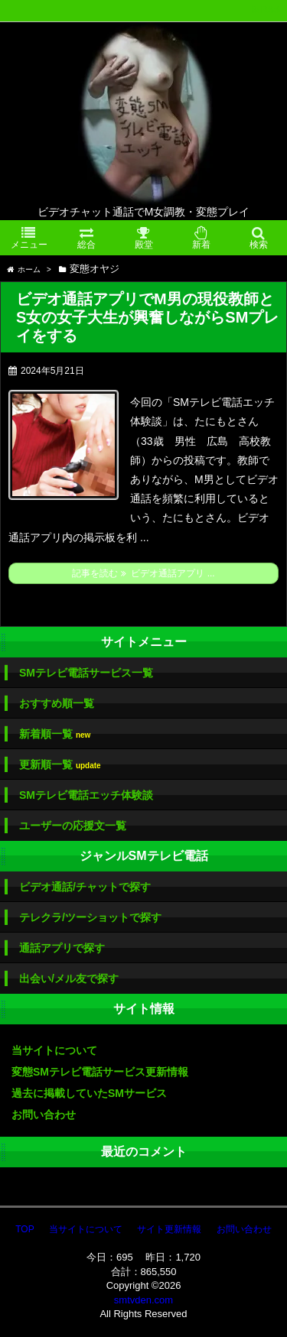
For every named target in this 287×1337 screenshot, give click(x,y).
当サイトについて (54, 1050)
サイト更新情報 (169, 1229)
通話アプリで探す (62, 948)
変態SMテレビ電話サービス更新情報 (99, 1072)
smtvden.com (143, 1300)
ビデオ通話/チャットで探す (85, 886)
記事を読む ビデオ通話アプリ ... (143, 573)
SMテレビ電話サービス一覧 (86, 672)
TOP (24, 1229)
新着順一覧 (54, 734)
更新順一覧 (60, 765)
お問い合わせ (43, 1114)
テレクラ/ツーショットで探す (90, 917)
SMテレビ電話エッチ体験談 (86, 795)
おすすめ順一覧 (56, 703)
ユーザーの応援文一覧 (72, 825)
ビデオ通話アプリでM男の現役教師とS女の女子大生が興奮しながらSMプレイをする (147, 317)
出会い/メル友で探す (69, 978)
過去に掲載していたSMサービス (89, 1093)
